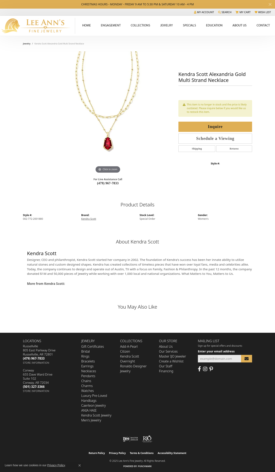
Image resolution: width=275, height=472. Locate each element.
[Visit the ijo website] (130, 439)
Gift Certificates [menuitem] (92, 346)
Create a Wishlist (171, 361)
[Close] (270, 4)
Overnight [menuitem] (127, 361)
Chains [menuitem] (86, 381)
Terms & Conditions (142, 453)
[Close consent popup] (79, 465)
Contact (263, 25)
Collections (140, 25)
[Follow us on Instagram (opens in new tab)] (205, 369)
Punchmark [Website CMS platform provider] (145, 466)
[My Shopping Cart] (243, 12)
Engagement (111, 25)
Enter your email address (216, 351)
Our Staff (165, 366)
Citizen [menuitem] (125, 351)
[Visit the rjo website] (147, 439)
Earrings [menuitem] (87, 366)
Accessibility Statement (172, 453)
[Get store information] (36, 362)
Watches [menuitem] (87, 390)
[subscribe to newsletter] (246, 358)
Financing (166, 371)
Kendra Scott (88, 219)
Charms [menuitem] (87, 386)
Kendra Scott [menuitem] (129, 356)
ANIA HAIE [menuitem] (89, 410)
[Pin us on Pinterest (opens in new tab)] (211, 369)
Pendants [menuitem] (88, 376)
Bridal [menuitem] (85, 351)
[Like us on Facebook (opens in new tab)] (199, 369)
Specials (189, 25)
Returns (234, 148)
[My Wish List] (263, 12)
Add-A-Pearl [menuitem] (129, 346)
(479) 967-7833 (108, 183)
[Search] (225, 12)
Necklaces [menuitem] (88, 371)
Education (214, 25)
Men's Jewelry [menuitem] (91, 420)
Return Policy (97, 453)
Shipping (197, 148)
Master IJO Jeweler (172, 356)
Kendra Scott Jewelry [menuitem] (96, 415)
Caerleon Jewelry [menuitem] (93, 405)
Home (86, 25)
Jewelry (166, 25)
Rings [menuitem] (85, 356)
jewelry (26, 43)
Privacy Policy (117, 453)
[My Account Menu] (204, 12)
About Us (239, 25)
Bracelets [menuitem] (88, 361)
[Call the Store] (34, 358)
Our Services (168, 351)
